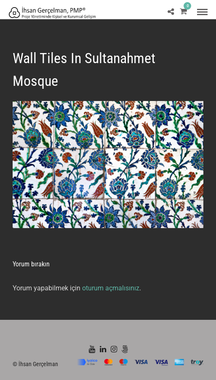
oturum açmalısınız (110, 288)
